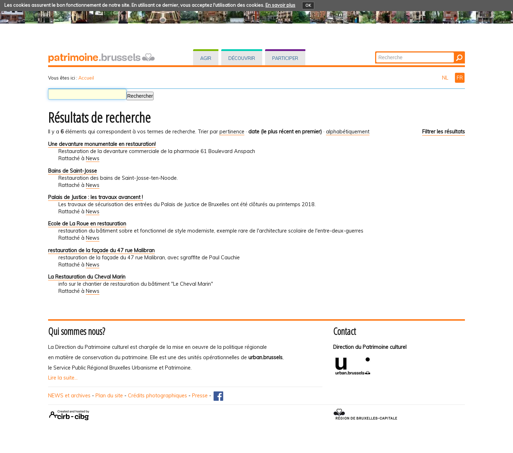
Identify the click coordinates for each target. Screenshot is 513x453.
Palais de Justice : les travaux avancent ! (95, 197)
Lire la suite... (63, 378)
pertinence (231, 131)
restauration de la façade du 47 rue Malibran (101, 250)
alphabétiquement (347, 131)
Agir (205, 58)
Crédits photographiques (157, 395)
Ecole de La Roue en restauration (87, 223)
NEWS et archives (69, 395)
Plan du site (109, 395)
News (92, 158)
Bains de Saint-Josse (72, 171)
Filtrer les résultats (443, 131)
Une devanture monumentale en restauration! (102, 144)
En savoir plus (280, 5)
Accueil (86, 78)
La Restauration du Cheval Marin (86, 277)
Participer (285, 58)
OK (308, 5)
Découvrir (241, 58)
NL (446, 78)
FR (460, 78)
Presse (200, 395)
